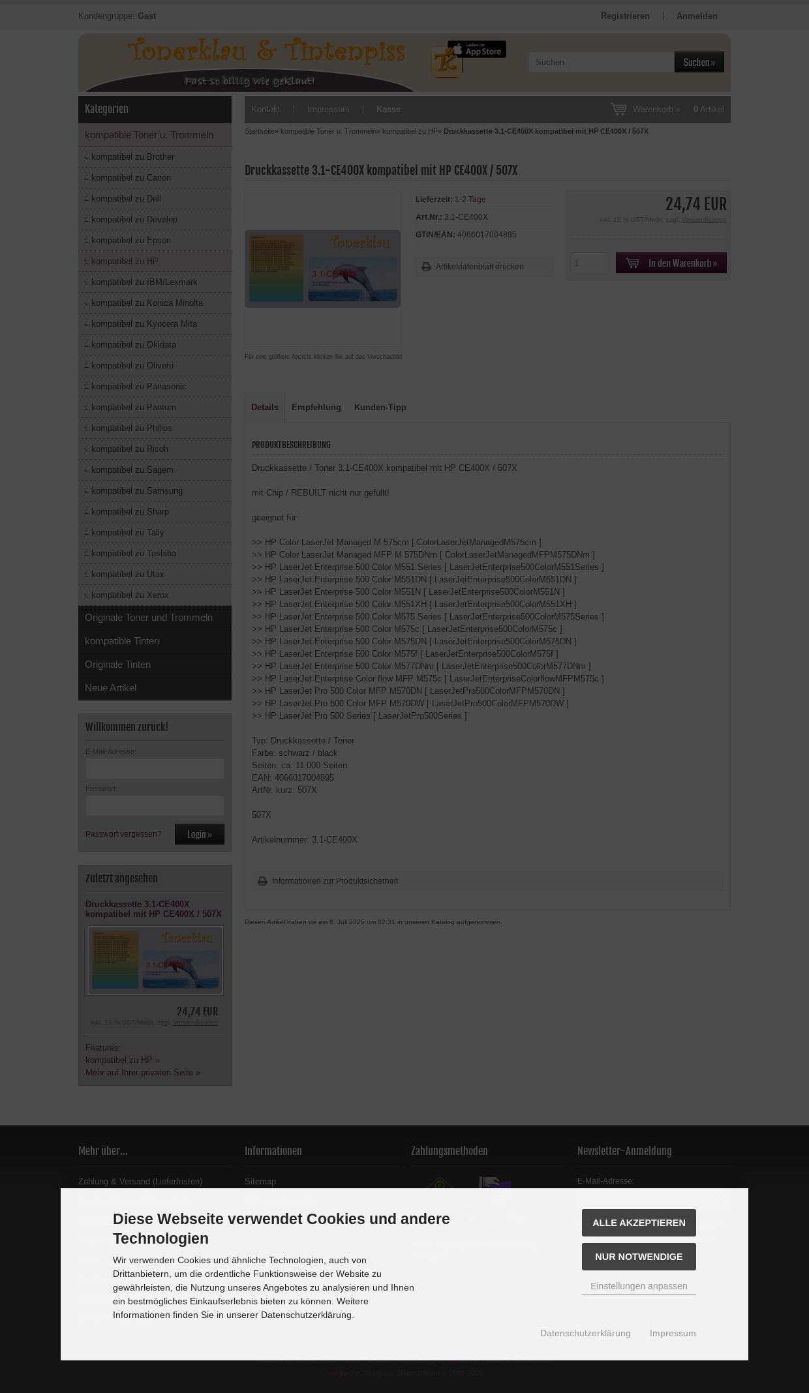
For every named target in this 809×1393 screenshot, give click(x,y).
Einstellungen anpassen (639, 1286)
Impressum (673, 1333)
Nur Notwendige (638, 1256)
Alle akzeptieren (639, 1223)
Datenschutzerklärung (585, 1333)
